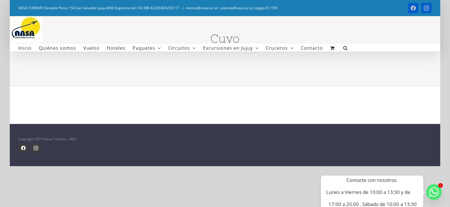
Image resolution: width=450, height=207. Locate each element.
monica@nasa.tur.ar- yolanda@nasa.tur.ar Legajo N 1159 (231, 7)
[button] (331, 47)
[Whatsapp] (434, 192)
